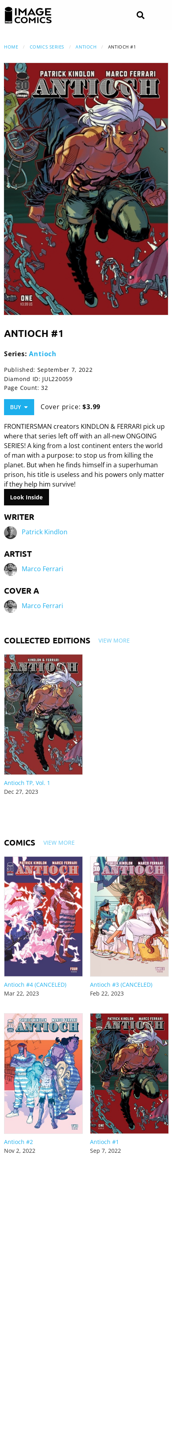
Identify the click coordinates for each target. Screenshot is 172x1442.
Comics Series (47, 47)
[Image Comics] (28, 15)
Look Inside (26, 497)
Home (11, 47)
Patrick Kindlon (45, 532)
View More (114, 640)
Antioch (86, 47)
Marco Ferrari (42, 569)
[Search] (140, 15)
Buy (19, 407)
